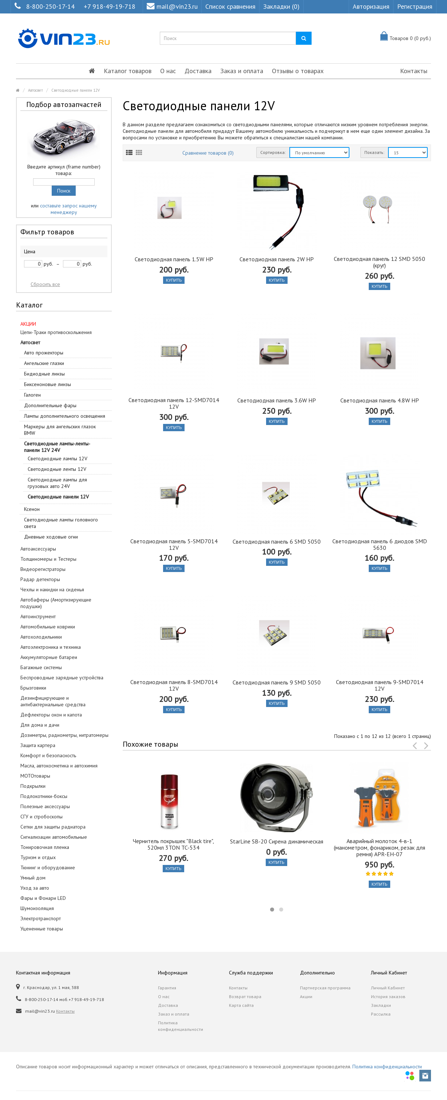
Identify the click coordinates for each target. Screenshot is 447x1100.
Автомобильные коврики (47, 626)
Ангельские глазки (44, 363)
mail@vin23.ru (172, 6)
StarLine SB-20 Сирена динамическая (276, 841)
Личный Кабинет (388, 987)
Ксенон (32, 509)
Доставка (198, 71)
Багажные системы (41, 667)
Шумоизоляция (37, 908)
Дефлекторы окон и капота (51, 714)
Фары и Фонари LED (43, 898)
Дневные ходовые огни (51, 536)
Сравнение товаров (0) (208, 153)
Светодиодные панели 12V (75, 90)
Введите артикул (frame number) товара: (63, 169)
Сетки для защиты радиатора (53, 826)
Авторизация (371, 6)
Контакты (413, 71)
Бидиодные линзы (44, 373)
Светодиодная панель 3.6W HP (276, 400)
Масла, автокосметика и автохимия (59, 765)
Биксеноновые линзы (47, 384)
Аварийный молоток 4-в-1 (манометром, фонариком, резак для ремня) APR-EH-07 (379, 847)
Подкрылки (33, 786)
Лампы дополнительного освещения (64, 416)
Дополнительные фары (50, 405)
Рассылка (381, 1014)
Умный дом (33, 877)
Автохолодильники (41, 637)
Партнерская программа (325, 987)
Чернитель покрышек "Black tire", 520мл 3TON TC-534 (173, 844)
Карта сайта (241, 1005)
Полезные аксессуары (45, 806)
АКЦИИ (28, 324)
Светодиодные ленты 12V (57, 469)
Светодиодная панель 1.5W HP (174, 259)
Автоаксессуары (38, 548)
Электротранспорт (40, 918)
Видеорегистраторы (43, 569)
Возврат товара (245, 996)
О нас (168, 71)
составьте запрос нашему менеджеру (68, 208)
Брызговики (33, 687)
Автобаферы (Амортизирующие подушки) (55, 602)
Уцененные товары (41, 928)
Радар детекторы (40, 579)
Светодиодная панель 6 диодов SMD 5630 (379, 544)
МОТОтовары (35, 776)
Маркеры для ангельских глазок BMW (60, 429)
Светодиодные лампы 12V (57, 458)
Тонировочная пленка (44, 847)
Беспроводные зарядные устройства (61, 677)
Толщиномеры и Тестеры (48, 559)
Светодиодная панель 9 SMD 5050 (277, 682)
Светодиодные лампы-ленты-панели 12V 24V (57, 446)
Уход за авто (34, 888)
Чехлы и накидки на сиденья (52, 589)
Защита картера (37, 745)
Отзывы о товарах (298, 71)
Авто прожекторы (43, 352)
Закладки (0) (281, 6)
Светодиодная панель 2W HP (277, 259)
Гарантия (167, 987)
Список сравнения (230, 6)
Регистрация (414, 6)
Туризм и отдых (38, 857)
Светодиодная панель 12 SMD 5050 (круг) (379, 262)
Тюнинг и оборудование (47, 867)
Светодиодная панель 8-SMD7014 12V (174, 685)
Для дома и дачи (39, 725)
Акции (306, 996)
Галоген (32, 395)
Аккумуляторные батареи (48, 657)
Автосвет (35, 90)
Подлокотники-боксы (43, 796)
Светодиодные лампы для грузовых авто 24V (57, 482)
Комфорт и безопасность (48, 755)
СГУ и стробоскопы (41, 816)
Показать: (374, 152)
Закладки (381, 1005)
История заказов (388, 996)
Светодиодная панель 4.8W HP (379, 400)
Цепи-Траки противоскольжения (56, 332)
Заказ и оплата (241, 71)
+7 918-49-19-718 (109, 6)
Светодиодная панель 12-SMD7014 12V (173, 403)
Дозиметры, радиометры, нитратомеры (64, 735)
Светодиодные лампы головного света (61, 522)
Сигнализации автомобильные (53, 837)
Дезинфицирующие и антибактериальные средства (53, 701)
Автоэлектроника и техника (50, 647)
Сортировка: (273, 152)
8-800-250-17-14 (50, 6)
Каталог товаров (127, 71)
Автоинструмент (38, 616)
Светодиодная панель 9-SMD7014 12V (379, 685)
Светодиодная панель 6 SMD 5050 (277, 541)
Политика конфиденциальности (180, 1026)
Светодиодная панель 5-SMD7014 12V (174, 544)
